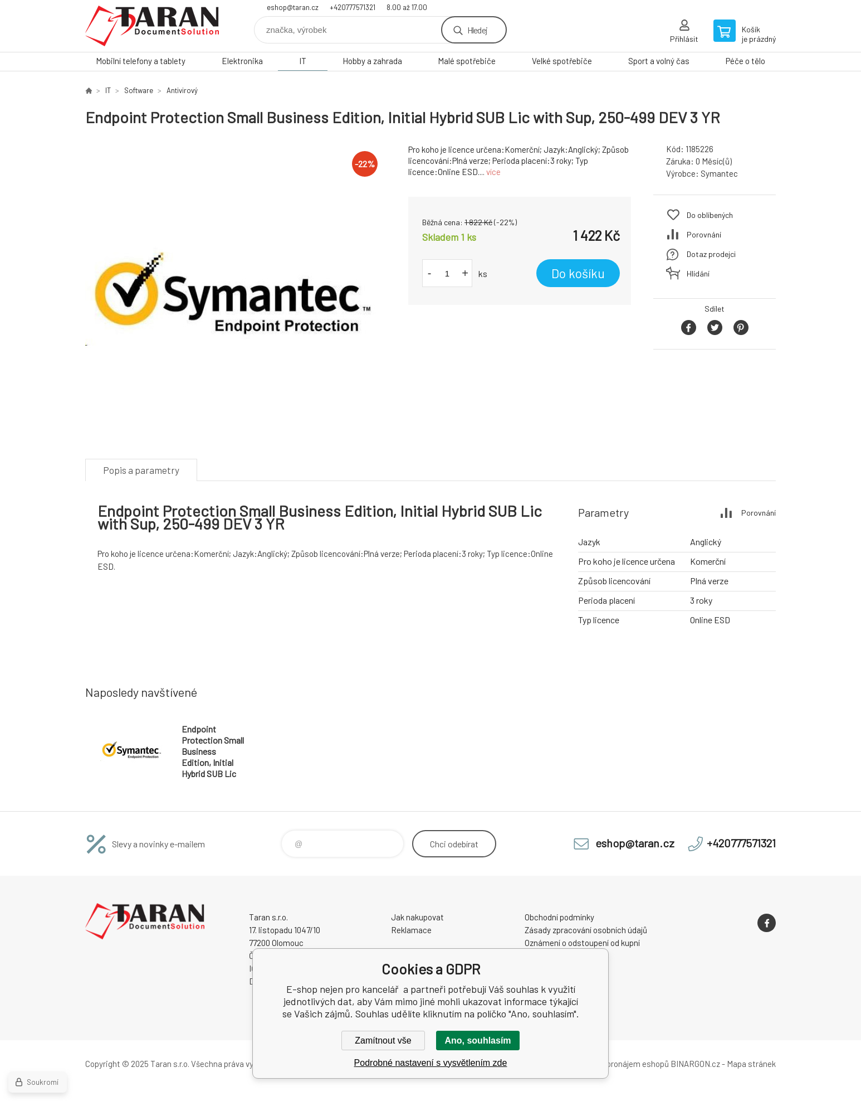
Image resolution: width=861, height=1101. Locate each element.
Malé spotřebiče (467, 61)
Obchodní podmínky (559, 917)
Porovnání (704, 234)
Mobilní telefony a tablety (140, 61)
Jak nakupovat (417, 917)
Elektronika (242, 61)
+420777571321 (352, 7)
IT (302, 61)
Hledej (477, 30)
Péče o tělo (745, 61)
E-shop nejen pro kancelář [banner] (152, 26)
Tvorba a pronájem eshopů (621, 1064)
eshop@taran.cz (293, 7)
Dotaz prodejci (711, 254)
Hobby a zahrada (372, 61)
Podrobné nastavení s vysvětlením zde (430, 1063)
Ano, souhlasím (477, 1040)
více (493, 172)
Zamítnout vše (383, 1040)
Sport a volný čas (658, 61)
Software (138, 90)
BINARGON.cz (695, 1064)
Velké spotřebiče (562, 61)
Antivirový (182, 90)
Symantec (719, 173)
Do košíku (578, 273)
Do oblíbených (710, 215)
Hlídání (698, 273)
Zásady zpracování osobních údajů (586, 930)
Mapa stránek (751, 1064)
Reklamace (411, 930)
